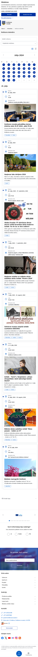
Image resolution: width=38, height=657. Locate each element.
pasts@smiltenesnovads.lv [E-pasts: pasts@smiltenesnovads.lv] (10, 617)
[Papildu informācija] (9, 623)
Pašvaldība (7, 135)
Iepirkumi (4, 580)
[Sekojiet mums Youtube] (9, 638)
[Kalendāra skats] (32, 49)
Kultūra (12, 287)
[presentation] (19, 541)
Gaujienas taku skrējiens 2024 (15, 174)
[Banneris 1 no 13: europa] (19, 515)
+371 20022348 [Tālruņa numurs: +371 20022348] (7, 612)
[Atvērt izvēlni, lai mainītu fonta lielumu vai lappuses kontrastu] (28, 654)
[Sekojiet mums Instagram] (16, 638)
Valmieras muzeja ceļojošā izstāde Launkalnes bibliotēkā (16, 328)
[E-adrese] (4, 623)
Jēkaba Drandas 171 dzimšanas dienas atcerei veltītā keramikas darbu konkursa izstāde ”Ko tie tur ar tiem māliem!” (18, 224)
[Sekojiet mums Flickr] (13, 638)
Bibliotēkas (7, 337)
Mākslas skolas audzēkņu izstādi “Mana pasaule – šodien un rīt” (18, 430)
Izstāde (7, 235)
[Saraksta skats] (36, 49)
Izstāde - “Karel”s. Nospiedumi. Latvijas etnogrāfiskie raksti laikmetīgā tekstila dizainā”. (18, 379)
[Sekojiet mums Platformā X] (6, 638)
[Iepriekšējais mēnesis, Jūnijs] (3, 55)
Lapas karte (5, 601)
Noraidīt (9, 14)
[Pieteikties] (20, 565)
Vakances (4, 577)
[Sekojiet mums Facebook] (2, 638)
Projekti (4, 582)
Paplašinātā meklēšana (8, 43)
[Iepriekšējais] (3, 515)
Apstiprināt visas (27, 14)
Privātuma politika (7, 596)
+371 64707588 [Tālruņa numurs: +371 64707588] (7, 615)
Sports (6, 183)
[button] (3, 65)
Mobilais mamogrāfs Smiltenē (15, 479)
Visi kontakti (9, 628)
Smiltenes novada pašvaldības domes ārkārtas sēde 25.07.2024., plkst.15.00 (18, 125)
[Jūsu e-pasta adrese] (20, 560)
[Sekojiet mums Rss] (20, 638)
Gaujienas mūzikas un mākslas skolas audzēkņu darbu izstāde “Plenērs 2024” (18, 277)
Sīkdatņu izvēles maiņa (8, 604)
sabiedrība (7, 486)
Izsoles (4, 587)
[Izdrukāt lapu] (19, 498)
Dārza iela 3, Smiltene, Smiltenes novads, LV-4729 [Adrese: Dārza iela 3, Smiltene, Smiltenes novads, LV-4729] (16, 620)
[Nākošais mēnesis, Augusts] (34, 55)
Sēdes (14, 135)
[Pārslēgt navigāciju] (19, 653)
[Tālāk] (35, 515)
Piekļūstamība (5, 599)
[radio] (9, 534)
